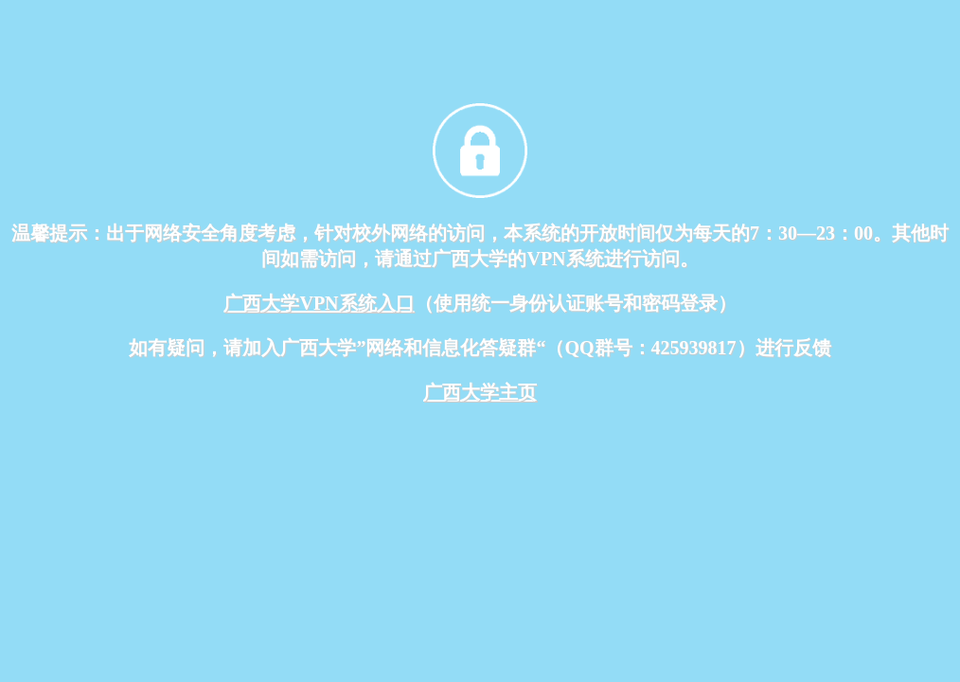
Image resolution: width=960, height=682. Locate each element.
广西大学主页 (480, 392)
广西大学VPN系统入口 (318, 303)
